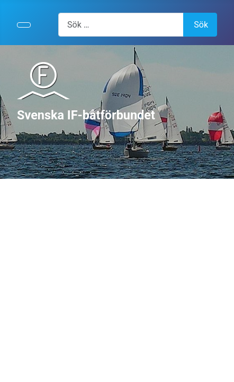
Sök (201, 25)
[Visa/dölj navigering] (24, 25)
